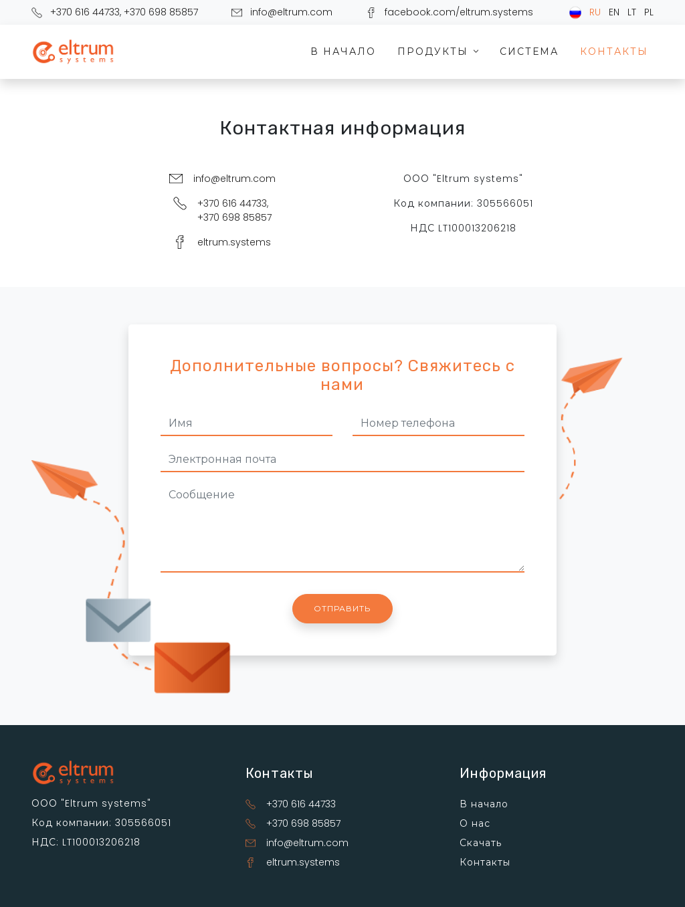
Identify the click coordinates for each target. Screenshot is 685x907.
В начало (343, 51)
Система (529, 51)
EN (614, 12)
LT (631, 12)
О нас (475, 823)
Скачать (481, 842)
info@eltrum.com (291, 12)
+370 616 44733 (85, 12)
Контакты (614, 51)
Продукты (439, 51)
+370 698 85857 (161, 12)
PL (649, 12)
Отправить (342, 608)
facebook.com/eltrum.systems (459, 12)
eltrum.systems (234, 242)
